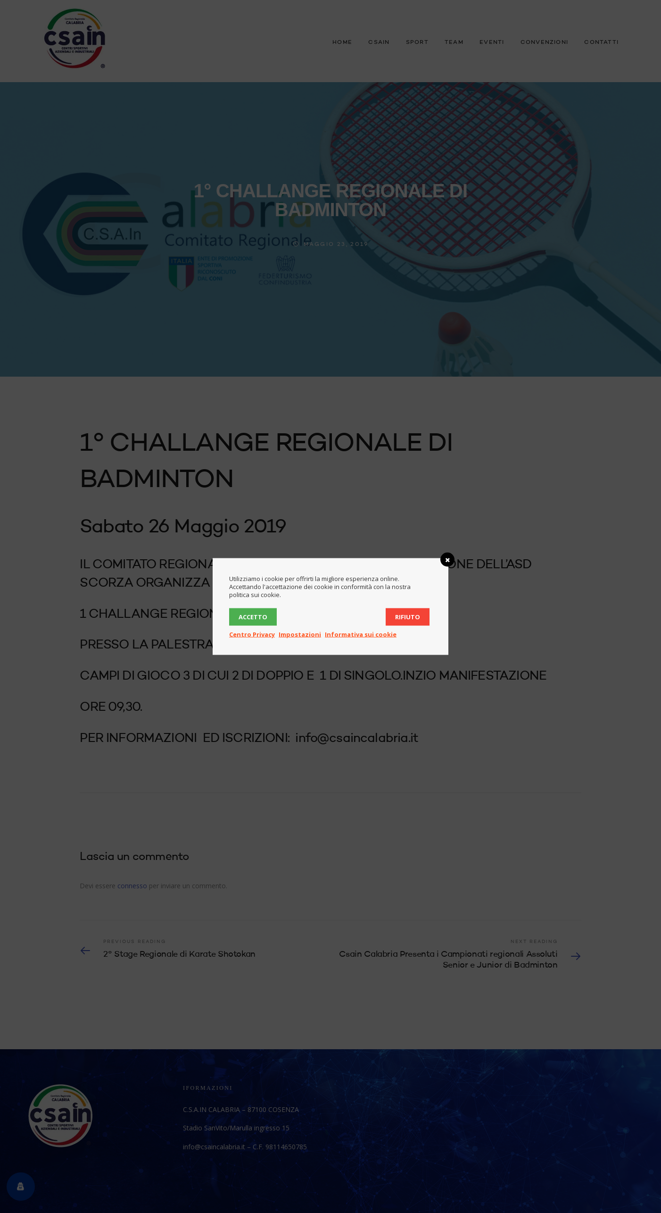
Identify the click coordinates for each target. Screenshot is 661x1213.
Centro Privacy (252, 634)
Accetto (253, 617)
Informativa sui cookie (361, 634)
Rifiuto (407, 617)
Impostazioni (300, 634)
